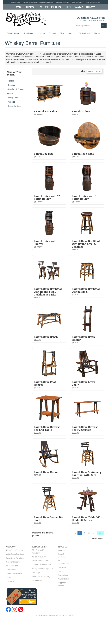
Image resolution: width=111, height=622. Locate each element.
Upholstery (41, 33)
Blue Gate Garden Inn (62, 2)
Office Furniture (12, 566)
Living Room (28, 33)
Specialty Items (14, 106)
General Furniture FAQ (41, 577)
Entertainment (11, 570)
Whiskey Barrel (84, 33)
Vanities (11, 102)
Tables (11, 81)
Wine (10, 93)
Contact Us (62, 568)
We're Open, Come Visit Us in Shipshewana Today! (55, 7)
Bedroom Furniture (13, 562)
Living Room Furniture (15, 554)
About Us (61, 550)
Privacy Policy (63, 579)
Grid (98, 71)
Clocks (8, 578)
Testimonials (37, 580)
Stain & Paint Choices (40, 561)
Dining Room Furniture (15, 550)
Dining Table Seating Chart (42, 569)
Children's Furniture (14, 574)
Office (62, 33)
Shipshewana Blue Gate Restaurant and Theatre (38, 2)
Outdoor (71, 33)
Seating (11, 85)
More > (97, 33)
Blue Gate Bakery (77, 2)
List (90, 71)
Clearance (10, 582)
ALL (101, 533)
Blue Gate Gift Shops (93, 2)
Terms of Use (63, 575)
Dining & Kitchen (13, 33)
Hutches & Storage (16, 89)
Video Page (36, 573)
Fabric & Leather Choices (41, 565)
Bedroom (52, 33)
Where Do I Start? (39, 557)
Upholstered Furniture (15, 558)
